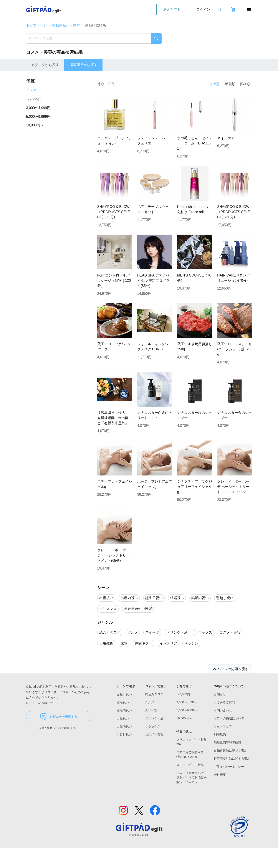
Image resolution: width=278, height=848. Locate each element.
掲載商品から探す (66, 25)
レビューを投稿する (58, 716)
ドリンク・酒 (154, 718)
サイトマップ (223, 726)
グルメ (149, 702)
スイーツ (151, 710)
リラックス (152, 726)
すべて (31, 90)
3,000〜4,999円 (38, 108)
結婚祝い (123, 702)
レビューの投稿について (45, 703)
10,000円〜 (35, 125)
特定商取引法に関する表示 (232, 758)
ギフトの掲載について (229, 718)
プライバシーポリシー (229, 766)
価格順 (245, 84)
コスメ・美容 (154, 734)
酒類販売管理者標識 (227, 742)
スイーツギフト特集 (190, 765)
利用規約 (220, 734)
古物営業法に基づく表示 (230, 750)
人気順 (215, 84)
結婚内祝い (124, 710)
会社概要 (220, 774)
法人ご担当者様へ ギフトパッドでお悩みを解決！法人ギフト (191, 777)
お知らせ (220, 694)
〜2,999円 (34, 99)
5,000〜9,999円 (38, 116)
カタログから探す (45, 65)
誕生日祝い (124, 694)
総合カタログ (154, 694)
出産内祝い (124, 726)
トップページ (36, 25)
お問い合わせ (223, 710)
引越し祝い (124, 734)
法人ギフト (171, 9)
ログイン (203, 9)
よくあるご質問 (224, 702)
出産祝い (123, 718)
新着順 (230, 84)
